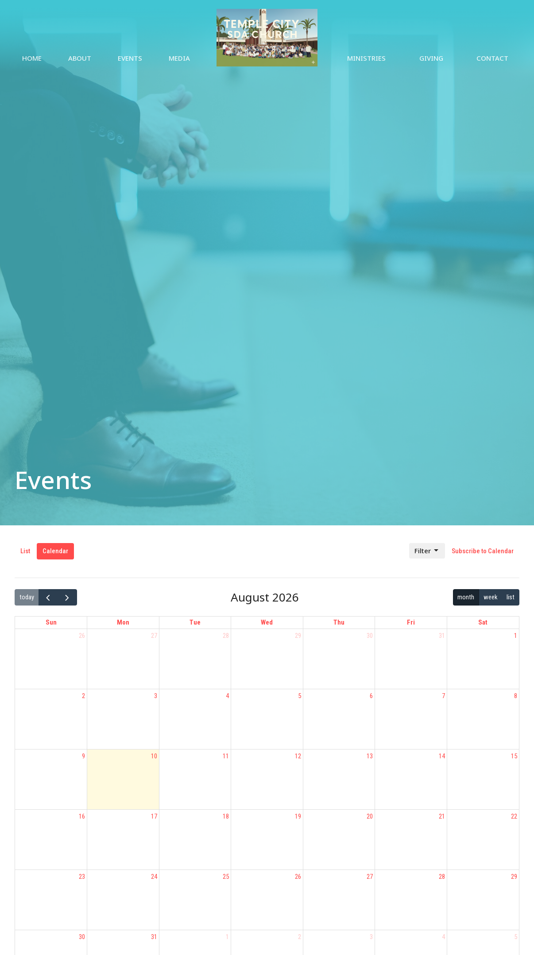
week (491, 597)
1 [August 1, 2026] (515, 636)
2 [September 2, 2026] (299, 937)
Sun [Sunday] (51, 622)
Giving (431, 58)
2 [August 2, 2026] (83, 696)
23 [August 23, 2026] (82, 877)
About (79, 58)
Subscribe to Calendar (483, 551)
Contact (492, 58)
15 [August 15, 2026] (514, 756)
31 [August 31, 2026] (154, 937)
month (465, 597)
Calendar (55, 551)
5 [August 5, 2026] (299, 696)
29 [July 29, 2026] (298, 636)
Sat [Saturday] (483, 622)
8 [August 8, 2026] (515, 696)
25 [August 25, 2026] (226, 877)
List (25, 551)
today (26, 597)
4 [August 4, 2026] (227, 696)
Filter (427, 550)
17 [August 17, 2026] (154, 816)
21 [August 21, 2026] (442, 816)
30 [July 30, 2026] (370, 636)
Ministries (366, 58)
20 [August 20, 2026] (370, 816)
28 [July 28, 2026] (226, 636)
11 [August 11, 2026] (226, 756)
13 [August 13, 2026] (370, 756)
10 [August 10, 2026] (154, 756)
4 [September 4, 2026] (443, 937)
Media (179, 58)
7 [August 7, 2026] (443, 696)
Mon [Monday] (123, 622)
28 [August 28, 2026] (442, 877)
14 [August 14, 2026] (442, 756)
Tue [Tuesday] (195, 622)
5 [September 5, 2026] (515, 937)
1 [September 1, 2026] (227, 937)
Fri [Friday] (411, 622)
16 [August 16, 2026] (82, 816)
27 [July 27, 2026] (154, 636)
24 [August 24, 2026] (154, 877)
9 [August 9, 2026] (83, 756)
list (511, 597)
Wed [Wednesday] (267, 622)
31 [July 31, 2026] (442, 636)
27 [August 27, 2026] (370, 877)
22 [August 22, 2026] (514, 816)
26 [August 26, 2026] (298, 877)
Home (32, 58)
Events (130, 58)
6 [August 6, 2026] (371, 696)
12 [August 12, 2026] (298, 756)
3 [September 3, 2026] (371, 937)
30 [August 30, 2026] (82, 937)
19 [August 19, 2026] (298, 816)
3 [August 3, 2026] (155, 696)
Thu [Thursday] (338, 622)
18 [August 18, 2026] (226, 816)
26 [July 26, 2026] (82, 636)
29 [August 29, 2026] (514, 877)
